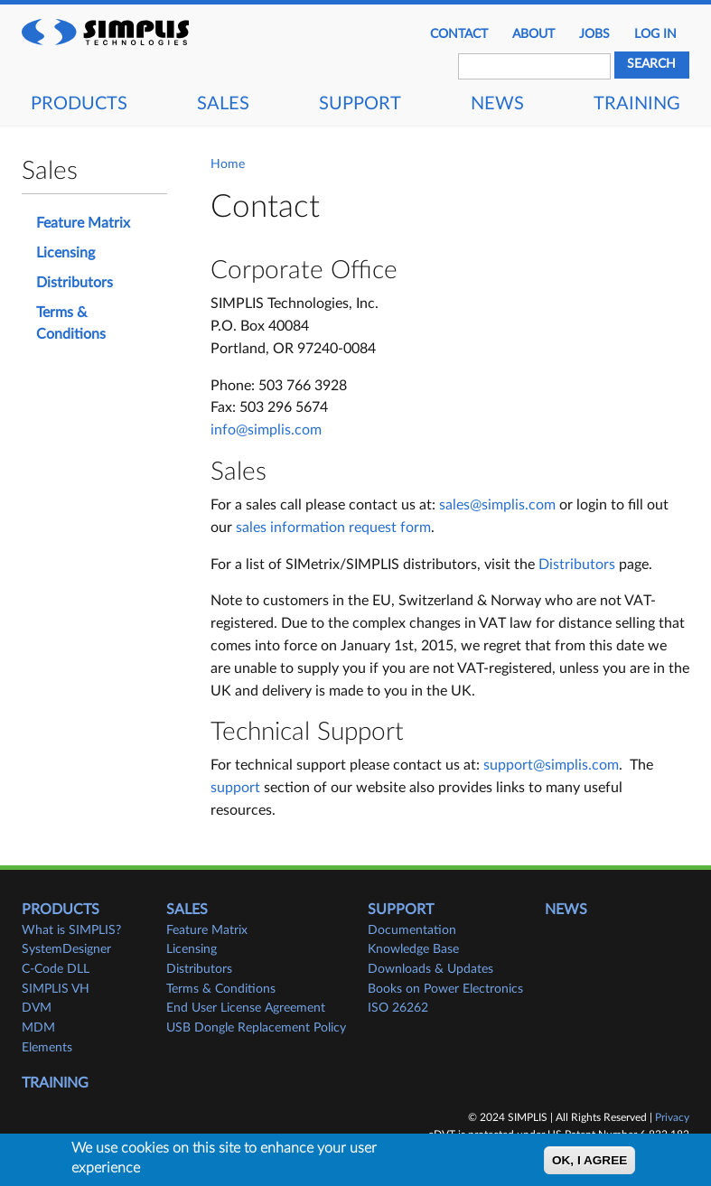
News (497, 104)
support (235, 787)
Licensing (65, 253)
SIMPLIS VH (55, 989)
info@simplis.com (266, 430)
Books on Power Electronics (445, 989)
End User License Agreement (245, 1008)
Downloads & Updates (430, 969)
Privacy (672, 1117)
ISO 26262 (398, 1008)
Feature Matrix (83, 223)
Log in (655, 34)
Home (227, 164)
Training (637, 104)
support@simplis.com (551, 765)
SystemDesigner (66, 949)
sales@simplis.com (497, 505)
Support (360, 104)
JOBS (594, 34)
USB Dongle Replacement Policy (256, 1028)
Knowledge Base (413, 949)
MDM (38, 1028)
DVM (36, 1008)
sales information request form (333, 527)
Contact (459, 34)
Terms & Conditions (71, 323)
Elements (47, 1047)
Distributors (576, 564)
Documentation (412, 930)
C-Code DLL (55, 969)
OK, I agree (589, 1162)
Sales (223, 104)
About (533, 34)
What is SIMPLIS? (71, 930)
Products (79, 104)
